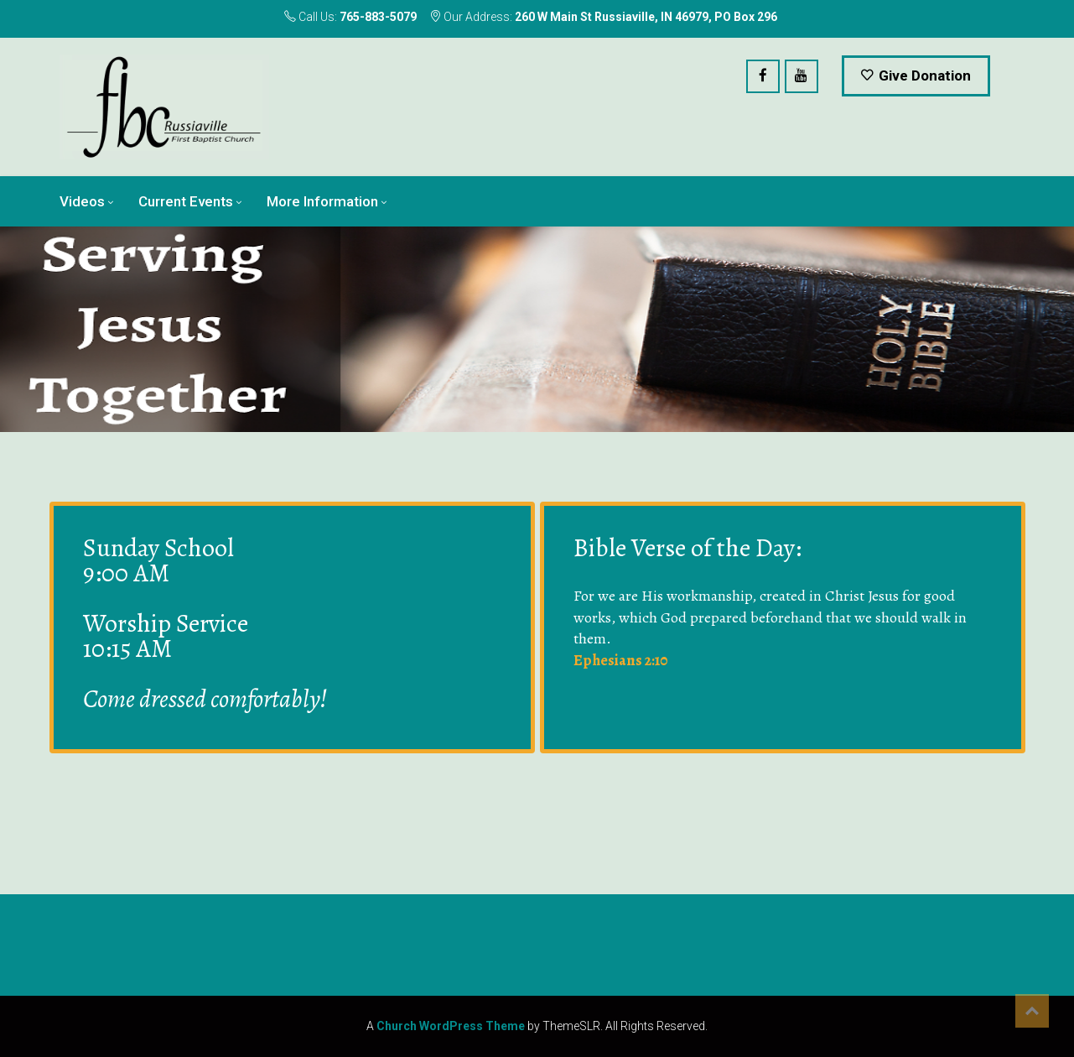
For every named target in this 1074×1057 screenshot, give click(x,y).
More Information (322, 201)
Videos (82, 201)
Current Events (185, 201)
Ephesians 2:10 (620, 660)
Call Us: (350, 16)
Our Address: (603, 16)
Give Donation (916, 75)
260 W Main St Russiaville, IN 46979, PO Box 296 (646, 16)
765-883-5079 (378, 16)
